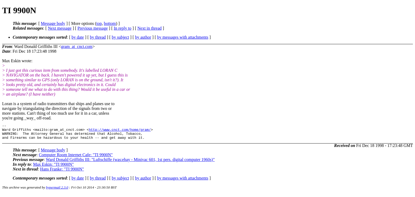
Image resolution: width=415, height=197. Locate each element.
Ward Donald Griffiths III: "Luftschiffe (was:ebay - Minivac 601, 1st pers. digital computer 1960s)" (130, 162)
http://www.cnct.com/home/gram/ (120, 131)
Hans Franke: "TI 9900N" (62, 172)
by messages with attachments (182, 37)
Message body (53, 23)
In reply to (123, 28)
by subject (120, 37)
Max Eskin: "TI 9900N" (53, 167)
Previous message (93, 28)
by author (143, 37)
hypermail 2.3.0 (57, 190)
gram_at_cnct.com (77, 46)
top (99, 23)
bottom (110, 23)
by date (77, 37)
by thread (98, 37)
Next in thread (149, 28)
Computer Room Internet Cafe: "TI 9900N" (76, 158)
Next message (59, 28)
